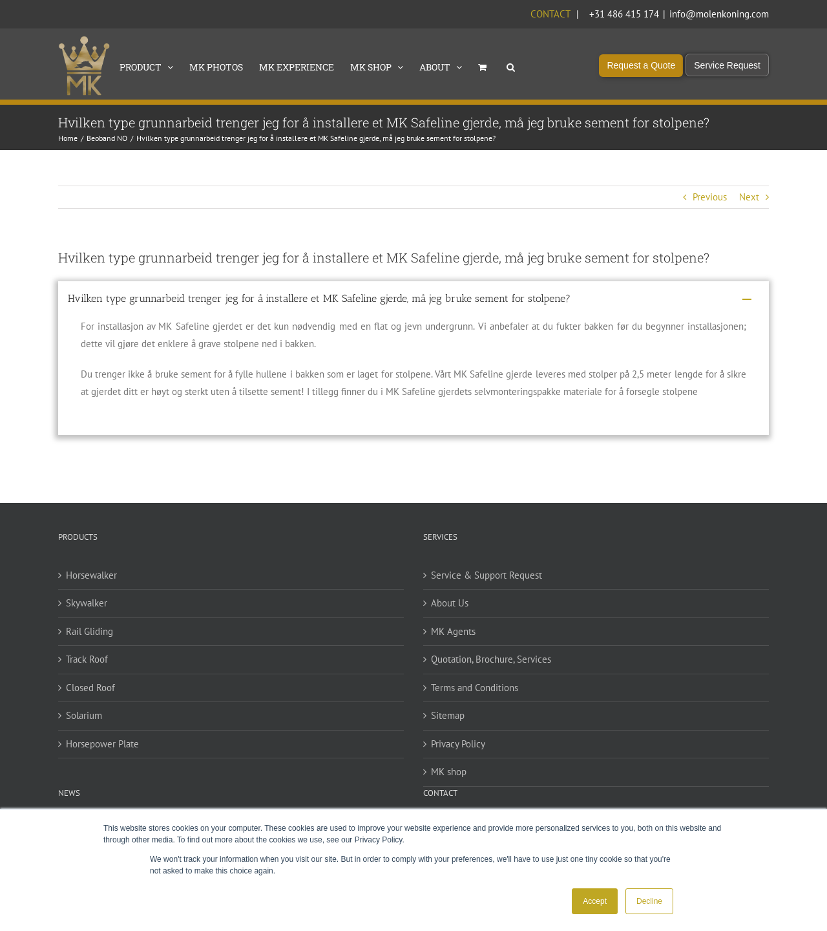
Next (749, 197)
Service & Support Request (486, 575)
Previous (710, 197)
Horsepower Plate (102, 744)
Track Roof (87, 659)
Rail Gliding (89, 631)
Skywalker (86, 603)
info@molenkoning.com (719, 14)
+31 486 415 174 (624, 14)
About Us (449, 603)
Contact (550, 14)
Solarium (84, 715)
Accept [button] (595, 901)
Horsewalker (91, 575)
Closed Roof (90, 687)
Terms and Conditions (474, 687)
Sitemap (448, 715)
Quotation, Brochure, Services (491, 659)
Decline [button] (649, 901)
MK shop (448, 771)
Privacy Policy (458, 744)
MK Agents (453, 631)
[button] (511, 66)
